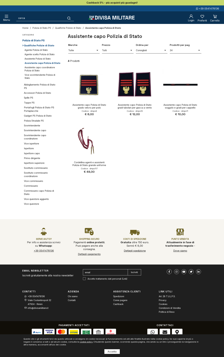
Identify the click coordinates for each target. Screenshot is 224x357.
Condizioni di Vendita (170, 308)
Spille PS (28, 97)
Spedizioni (118, 296)
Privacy (162, 300)
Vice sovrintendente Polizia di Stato (40, 76)
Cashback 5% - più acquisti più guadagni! (112, 2)
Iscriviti (134, 272)
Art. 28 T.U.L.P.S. (167, 296)
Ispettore (29, 148)
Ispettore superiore (34, 162)
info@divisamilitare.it (38, 308)
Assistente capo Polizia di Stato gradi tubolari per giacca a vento (135, 106)
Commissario (31, 185)
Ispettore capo (32, 153)
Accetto (112, 351)
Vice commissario (33, 181)
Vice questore (31, 203)
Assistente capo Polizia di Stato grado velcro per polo (89, 106)
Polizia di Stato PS (42, 28)
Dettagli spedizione (135, 250)
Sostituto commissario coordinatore (36, 174)
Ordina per (142, 45)
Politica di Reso (167, 312)
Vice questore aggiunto (36, 199)
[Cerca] (69, 18)
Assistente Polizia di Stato (38, 58)
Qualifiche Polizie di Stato (68, 28)
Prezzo (106, 45)
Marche (72, 45)
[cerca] (40, 18)
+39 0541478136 (207, 8)
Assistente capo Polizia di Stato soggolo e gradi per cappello (180, 106)
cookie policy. (86, 342)
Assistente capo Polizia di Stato (103, 28)
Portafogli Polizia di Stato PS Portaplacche (39, 109)
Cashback (118, 304)
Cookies (163, 304)
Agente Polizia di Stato (36, 50)
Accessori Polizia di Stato (37, 92)
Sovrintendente (32, 125)
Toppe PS (29, 102)
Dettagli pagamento (89, 254)
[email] (105, 272)
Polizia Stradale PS (34, 120)
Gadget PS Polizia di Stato (38, 115)
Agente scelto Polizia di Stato (40, 54)
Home (25, 28)
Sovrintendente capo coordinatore (35, 137)
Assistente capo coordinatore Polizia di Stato (40, 69)
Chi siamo (73, 296)
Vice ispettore (31, 143)
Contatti (72, 300)
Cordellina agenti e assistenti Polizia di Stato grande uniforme (89, 164)
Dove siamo (180, 250)
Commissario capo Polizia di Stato (39, 192)
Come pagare (120, 300)
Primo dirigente (32, 158)
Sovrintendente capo (35, 130)
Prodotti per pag (180, 45)
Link (125, 279)
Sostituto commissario (36, 167)
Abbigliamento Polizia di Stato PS (39, 86)
